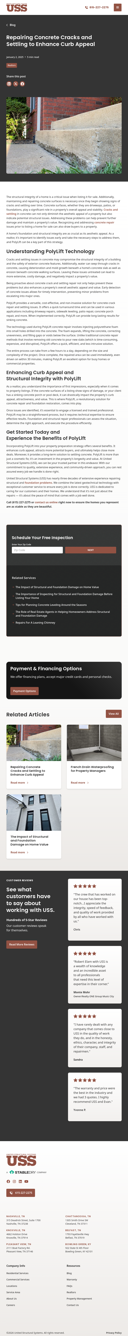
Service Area (13, 1292)
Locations (11, 1286)
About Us (11, 1298)
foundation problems (38, 483)
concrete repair (104, 222)
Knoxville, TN (15, 1230)
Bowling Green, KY (78, 1244)
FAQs (69, 1286)
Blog (69, 1273)
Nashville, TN (15, 1216)
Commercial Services (17, 1279)
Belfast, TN (73, 1230)
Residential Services (17, 1273)
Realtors (71, 1292)
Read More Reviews (21, 944)
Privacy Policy (114, 1332)
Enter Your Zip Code (21, 544)
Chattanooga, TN (78, 1216)
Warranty (72, 1279)
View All (114, 714)
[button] (118, 7)
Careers (10, 1305)
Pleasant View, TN (18, 1244)
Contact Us (73, 1305)
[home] (16, 7)
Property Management (79, 1298)
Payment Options (24, 691)
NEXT (91, 550)
